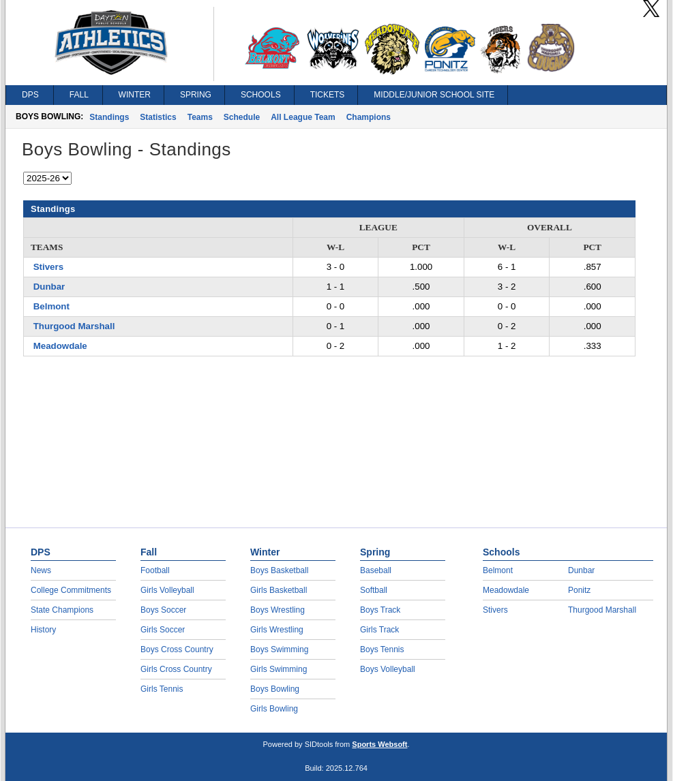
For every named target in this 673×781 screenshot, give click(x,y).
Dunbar (49, 286)
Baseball (375, 570)
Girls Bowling (274, 709)
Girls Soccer (162, 629)
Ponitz (579, 590)
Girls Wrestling (276, 629)
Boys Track (380, 610)
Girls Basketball (278, 590)
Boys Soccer (163, 610)
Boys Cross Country (176, 649)
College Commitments (71, 590)
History (43, 629)
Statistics (158, 117)
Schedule (242, 117)
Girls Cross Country (176, 669)
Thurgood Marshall (74, 326)
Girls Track (379, 629)
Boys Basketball (279, 570)
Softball (373, 590)
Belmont (51, 306)
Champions (368, 117)
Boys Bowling (274, 689)
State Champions (62, 610)
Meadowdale (60, 346)
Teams (200, 117)
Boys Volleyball (387, 669)
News (41, 570)
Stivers (48, 267)
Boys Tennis (382, 649)
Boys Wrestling (277, 610)
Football (155, 570)
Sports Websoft (379, 744)
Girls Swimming (278, 669)
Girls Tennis (161, 689)
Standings (109, 117)
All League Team (303, 117)
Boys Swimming (279, 649)
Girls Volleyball (167, 590)
